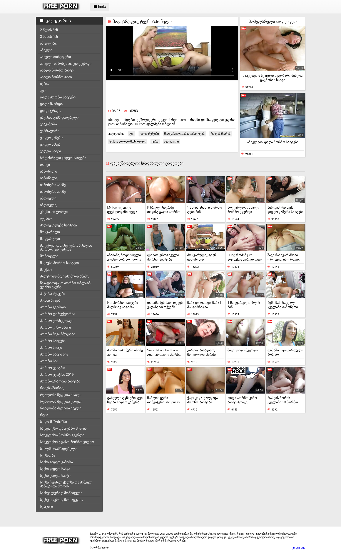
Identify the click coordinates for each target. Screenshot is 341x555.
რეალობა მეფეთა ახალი (60, 395)
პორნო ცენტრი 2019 (57, 374)
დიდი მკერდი (51, 104)
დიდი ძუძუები (149, 133)
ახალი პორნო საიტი (57, 70)
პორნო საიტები (52, 341)
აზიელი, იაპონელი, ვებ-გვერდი (65, 63)
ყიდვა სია (298, 547)
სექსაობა (47, 455)
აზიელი (46, 50)
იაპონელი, (49, 178)
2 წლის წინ (49, 30)
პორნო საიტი (51, 348)
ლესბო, (46, 218)
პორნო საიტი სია (54, 354)
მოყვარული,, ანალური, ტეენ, (184, 133)
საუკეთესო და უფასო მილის (63, 428)
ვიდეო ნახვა (50, 144)
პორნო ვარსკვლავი (56, 321)
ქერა (155, 141)
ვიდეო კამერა (51, 138)
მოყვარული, (50, 232)
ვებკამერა (48, 124)
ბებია (44, 84)
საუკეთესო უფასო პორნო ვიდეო (67, 442)
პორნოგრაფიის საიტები (60, 381)
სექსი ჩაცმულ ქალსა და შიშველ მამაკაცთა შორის (66, 484)
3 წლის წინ (49, 37)
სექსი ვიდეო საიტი (55, 476)
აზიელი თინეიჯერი (55, 57)
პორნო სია (49, 361)
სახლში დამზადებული (58, 449)
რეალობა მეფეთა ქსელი (60, 408)
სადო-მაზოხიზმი (53, 422)
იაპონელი (48, 171)
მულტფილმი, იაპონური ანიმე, (64, 276)
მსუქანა (46, 270)
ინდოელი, (48, 205)
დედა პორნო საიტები (57, 97)
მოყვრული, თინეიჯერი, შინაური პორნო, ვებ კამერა (66, 247)
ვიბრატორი (49, 131)
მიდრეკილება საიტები (58, 225)
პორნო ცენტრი (52, 368)
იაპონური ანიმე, (53, 191)
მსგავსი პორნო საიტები (59, 263)
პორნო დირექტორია (57, 314)
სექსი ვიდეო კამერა (56, 462)
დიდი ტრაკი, (50, 111)
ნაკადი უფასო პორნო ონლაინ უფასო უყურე (65, 285)
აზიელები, (48, 43)
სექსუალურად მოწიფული (61, 493)
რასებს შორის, (52, 388)
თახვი (45, 165)
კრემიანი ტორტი (54, 212)
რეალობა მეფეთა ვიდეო (61, 401)
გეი (42, 90)
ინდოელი (48, 198)
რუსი (44, 415)
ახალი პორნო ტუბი (56, 77)
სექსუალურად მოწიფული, (61, 500)
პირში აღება (50, 300)
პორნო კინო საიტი (55, 327)
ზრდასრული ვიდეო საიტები (63, 158)
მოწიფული (49, 256)
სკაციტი (46, 506)
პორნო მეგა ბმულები (57, 334)
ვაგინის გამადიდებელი (59, 117)
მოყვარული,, (50, 239)
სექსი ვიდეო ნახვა (55, 469)
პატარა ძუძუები (52, 294)
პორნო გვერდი (53, 307)
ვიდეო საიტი (50, 151)
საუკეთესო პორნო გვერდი (62, 435)
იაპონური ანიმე (53, 185)
